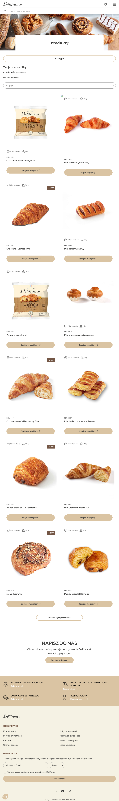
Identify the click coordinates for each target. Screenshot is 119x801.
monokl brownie (14, 592)
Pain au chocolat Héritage (76, 592)
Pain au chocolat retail (17, 333)
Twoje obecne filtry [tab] (14, 67)
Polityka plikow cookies (70, 734)
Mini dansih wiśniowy (74, 246)
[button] (30, 170)
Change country (10, 743)
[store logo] (12, 4)
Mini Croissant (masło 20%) (77, 505)
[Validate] (59, 777)
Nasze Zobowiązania (69, 738)
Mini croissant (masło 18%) (76, 160)
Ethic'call (7, 738)
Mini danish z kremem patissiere (79, 419)
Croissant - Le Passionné (18, 246)
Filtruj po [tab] (59, 58)
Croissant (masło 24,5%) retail (20, 160)
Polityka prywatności (69, 729)
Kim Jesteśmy (9, 729)
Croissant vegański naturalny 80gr (23, 419)
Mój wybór (105, 4)
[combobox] (59, 11)
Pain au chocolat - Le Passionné (21, 505)
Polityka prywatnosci (12, 734)
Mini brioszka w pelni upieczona (79, 333)
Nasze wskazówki (67, 743)
